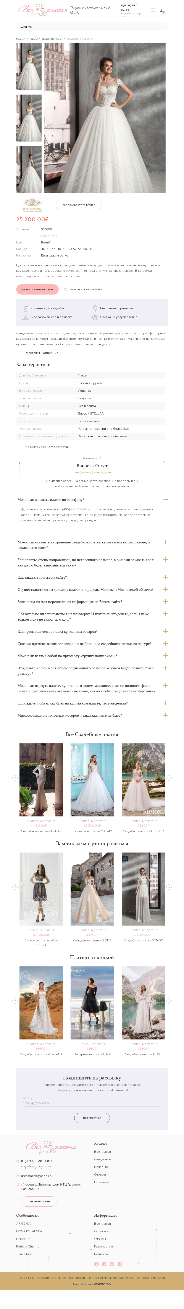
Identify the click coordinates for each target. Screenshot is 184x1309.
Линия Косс (25, 1254)
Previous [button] (15, 778)
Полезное (101, 1182)
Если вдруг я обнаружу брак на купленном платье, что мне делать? (73, 703)
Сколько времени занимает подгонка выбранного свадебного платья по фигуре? (84, 643)
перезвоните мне (39, 1201)
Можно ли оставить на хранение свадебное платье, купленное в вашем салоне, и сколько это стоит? (84, 545)
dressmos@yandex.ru (37, 1175)
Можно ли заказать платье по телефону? (51, 499)
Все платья (102, 1151)
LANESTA (23, 1239)
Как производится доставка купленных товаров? (57, 631)
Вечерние (101, 1167)
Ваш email (28, 1098)
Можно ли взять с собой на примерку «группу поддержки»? (67, 655)
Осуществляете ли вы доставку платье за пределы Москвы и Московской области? (85, 589)
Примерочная (104, 1246)
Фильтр (26, 26)
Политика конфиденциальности (61, 1277)
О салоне (101, 1231)
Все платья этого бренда (79, 205)
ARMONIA (23, 1223)
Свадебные (102, 1159)
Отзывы (100, 1174)
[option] (29, 66)
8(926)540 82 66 (129, 7)
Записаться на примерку (83, 289)
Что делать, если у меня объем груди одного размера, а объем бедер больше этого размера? (85, 671)
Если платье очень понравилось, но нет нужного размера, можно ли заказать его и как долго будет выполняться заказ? (86, 562)
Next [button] (169, 778)
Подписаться (92, 1118)
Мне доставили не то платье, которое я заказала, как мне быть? (70, 715)
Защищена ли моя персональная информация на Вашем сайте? (70, 601)
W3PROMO (102, 1284)
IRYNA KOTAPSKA (29, 1231)
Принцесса (49, 236)
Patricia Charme (27, 1246)
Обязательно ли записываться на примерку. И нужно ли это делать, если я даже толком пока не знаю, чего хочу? (83, 616)
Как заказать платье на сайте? (42, 577)
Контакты (101, 1254)
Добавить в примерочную (37, 289)
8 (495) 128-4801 (37, 1161)
